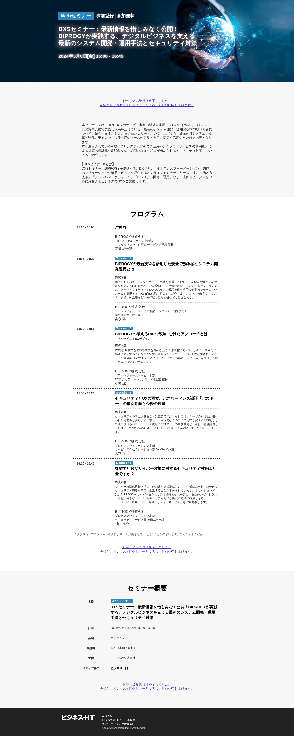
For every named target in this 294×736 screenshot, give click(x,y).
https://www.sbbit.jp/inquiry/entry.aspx (123, 727)
